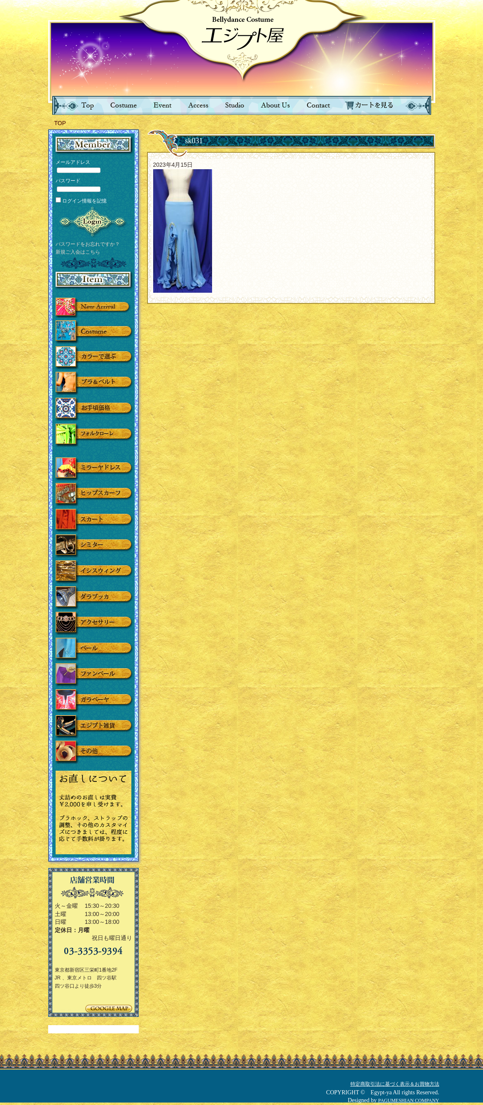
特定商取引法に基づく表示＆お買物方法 (394, 1084)
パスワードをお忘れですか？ (88, 244)
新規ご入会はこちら (78, 252)
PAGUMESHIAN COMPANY (408, 1100)
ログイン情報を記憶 (81, 201)
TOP (60, 123)
